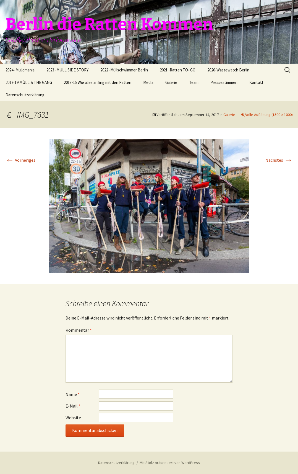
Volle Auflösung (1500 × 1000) (269, 114)
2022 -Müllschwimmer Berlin (124, 70)
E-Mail (73, 406)
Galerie (171, 82)
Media (148, 82)
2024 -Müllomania (20, 70)
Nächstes (279, 160)
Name (73, 394)
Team (193, 82)
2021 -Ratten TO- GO (177, 70)
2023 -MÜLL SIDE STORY (67, 70)
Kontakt (256, 82)
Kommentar (79, 330)
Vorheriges (20, 160)
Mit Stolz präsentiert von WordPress (170, 462)
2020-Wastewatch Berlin (228, 70)
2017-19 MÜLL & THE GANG (29, 82)
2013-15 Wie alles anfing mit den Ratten (97, 82)
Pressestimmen (223, 82)
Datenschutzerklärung (25, 94)
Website (73, 417)
